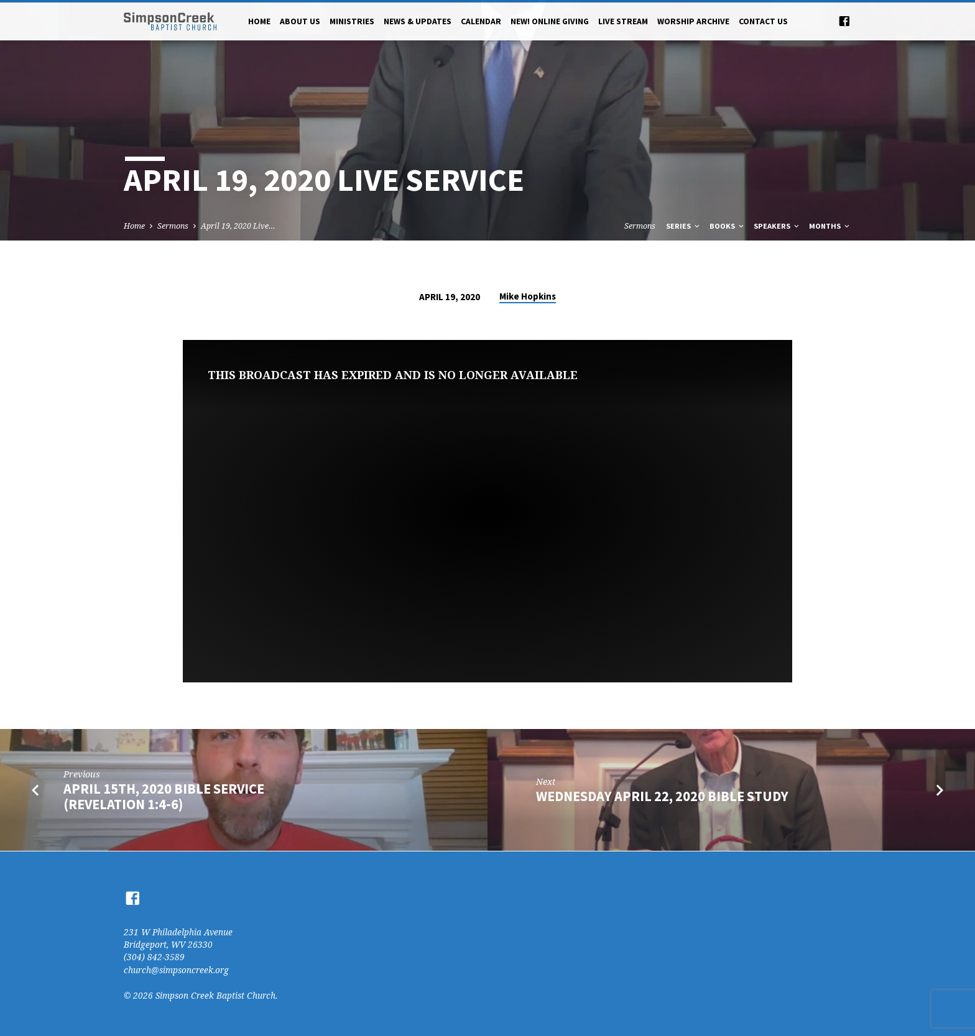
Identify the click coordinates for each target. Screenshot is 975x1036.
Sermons (172, 226)
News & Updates (417, 21)
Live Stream (623, 21)
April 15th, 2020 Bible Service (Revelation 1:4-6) (163, 796)
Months (830, 226)
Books (727, 226)
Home (259, 21)
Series (683, 226)
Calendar (481, 21)
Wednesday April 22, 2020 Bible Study (662, 796)
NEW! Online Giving (550, 21)
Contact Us (763, 21)
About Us (300, 21)
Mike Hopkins (527, 296)
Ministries (352, 21)
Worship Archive (693, 21)
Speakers (777, 226)
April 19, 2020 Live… (238, 226)
